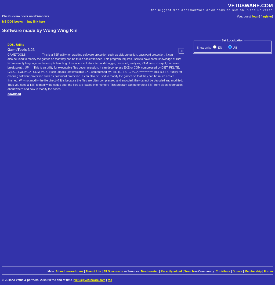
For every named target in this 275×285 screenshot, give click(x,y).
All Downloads (113, 271)
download (14, 93)
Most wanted (149, 271)
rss (110, 280)
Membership (253, 271)
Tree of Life (93, 271)
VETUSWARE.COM (250, 5)
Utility (20, 44)
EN (219, 47)
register (267, 16)
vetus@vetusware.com (89, 280)
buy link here (36, 21)
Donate (237, 271)
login (255, 16)
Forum (268, 271)
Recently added (171, 271)
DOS (11, 44)
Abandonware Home (69, 271)
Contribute (223, 271)
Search (189, 271)
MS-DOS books (12, 21)
